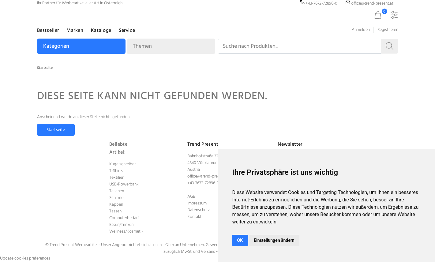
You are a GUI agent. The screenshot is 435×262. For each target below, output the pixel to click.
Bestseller (48, 31)
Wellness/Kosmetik (126, 231)
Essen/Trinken (121, 224)
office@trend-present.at (208, 176)
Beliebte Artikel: (118, 148)
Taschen (116, 191)
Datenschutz (198, 210)
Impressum (197, 203)
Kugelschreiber (122, 164)
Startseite (45, 68)
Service (127, 31)
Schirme (116, 197)
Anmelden (361, 29)
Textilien (116, 177)
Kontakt (194, 216)
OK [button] (240, 240)
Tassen (115, 211)
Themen (142, 46)
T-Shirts (116, 170)
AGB (191, 196)
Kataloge (101, 31)
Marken (75, 31)
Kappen (116, 204)
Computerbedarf (124, 218)
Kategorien (56, 46)
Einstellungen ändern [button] (274, 240)
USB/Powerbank (123, 184)
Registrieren (387, 29)
